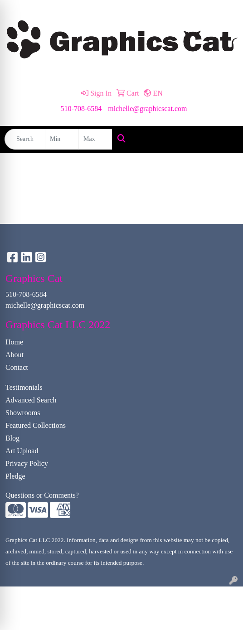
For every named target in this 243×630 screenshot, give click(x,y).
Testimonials (24, 387)
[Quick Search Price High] (95, 139)
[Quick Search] (25, 139)
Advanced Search (30, 400)
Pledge (15, 476)
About (14, 355)
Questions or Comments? (42, 495)
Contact (16, 367)
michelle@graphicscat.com (147, 108)
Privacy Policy (26, 463)
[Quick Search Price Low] (62, 139)
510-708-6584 (81, 108)
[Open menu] (225, 139)
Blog (12, 438)
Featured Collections (35, 425)
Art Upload (21, 451)
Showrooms (22, 413)
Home (14, 342)
